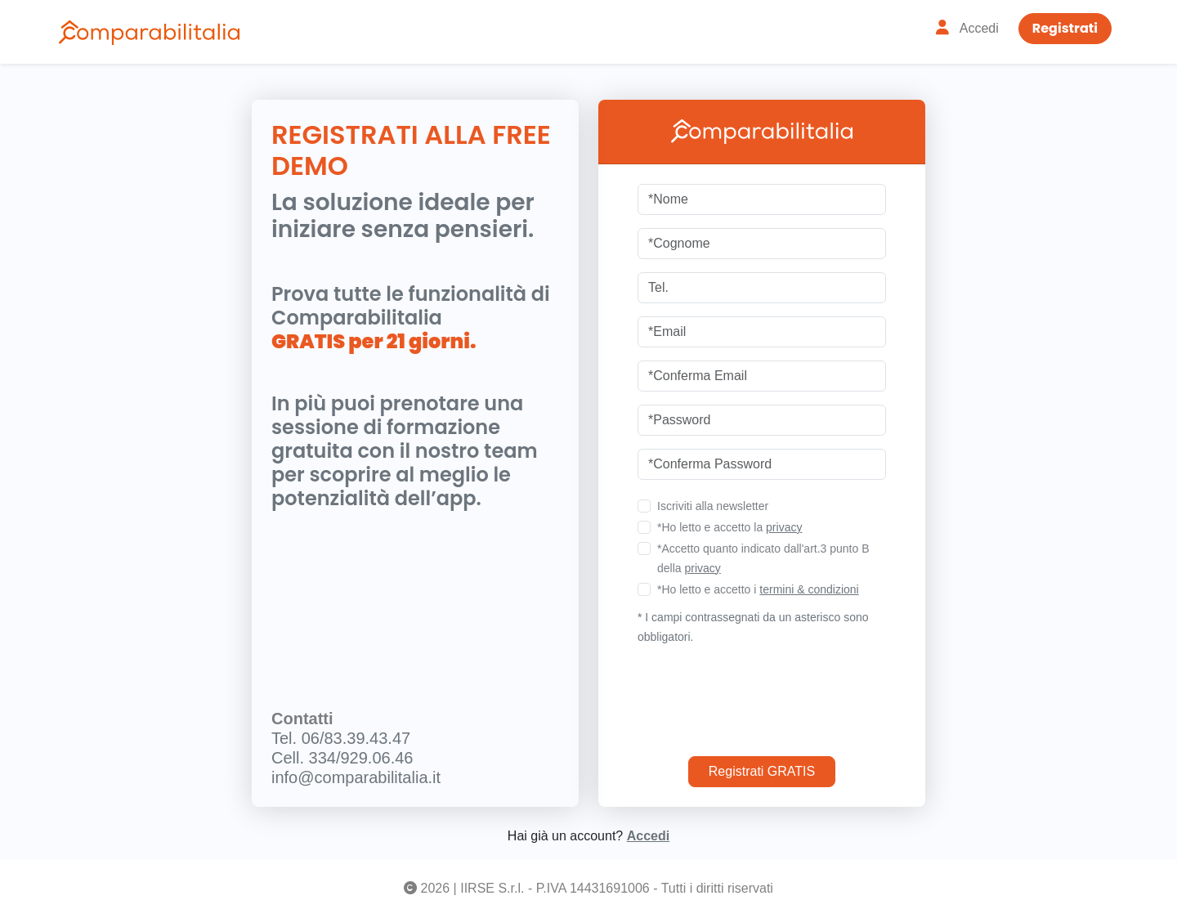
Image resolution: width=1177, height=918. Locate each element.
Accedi (648, 836)
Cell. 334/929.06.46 (342, 758)
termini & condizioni (808, 589)
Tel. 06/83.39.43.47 (340, 738)
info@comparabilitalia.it (356, 777)
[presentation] (762, 695)
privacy (784, 527)
